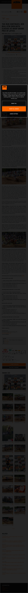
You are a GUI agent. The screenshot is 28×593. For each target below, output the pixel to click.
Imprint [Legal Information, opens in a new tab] (16, 98)
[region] (14, 101)
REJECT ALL (14, 103)
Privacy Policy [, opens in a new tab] (13, 98)
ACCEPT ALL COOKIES (14, 108)
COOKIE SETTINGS (14, 113)
